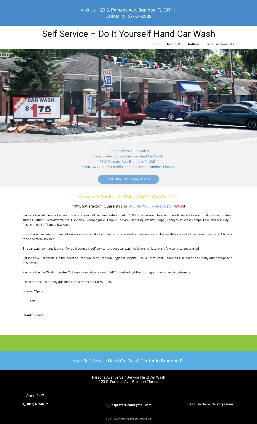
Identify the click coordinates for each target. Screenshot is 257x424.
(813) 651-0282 (35, 404)
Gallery (193, 44)
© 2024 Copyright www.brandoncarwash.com (128, 418)
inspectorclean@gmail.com (128, 405)
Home (154, 44)
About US (174, 44)
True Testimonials (220, 44)
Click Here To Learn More (128, 179)
